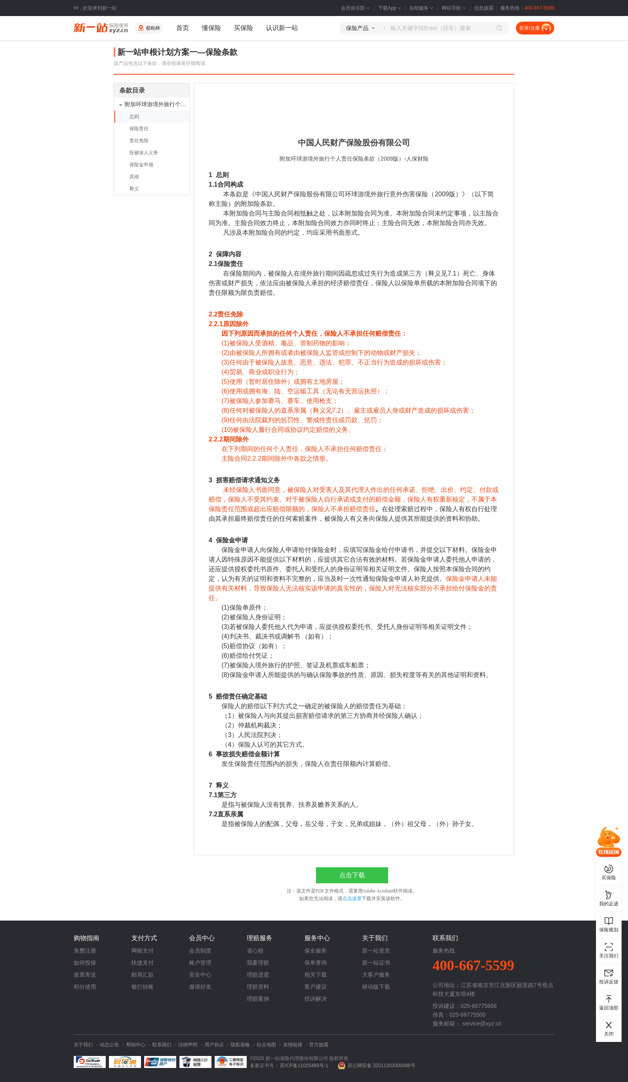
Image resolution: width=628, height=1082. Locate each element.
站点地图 (266, 1045)
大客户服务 (376, 974)
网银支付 (142, 950)
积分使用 (85, 986)
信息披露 (483, 8)
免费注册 (85, 950)
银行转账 (142, 986)
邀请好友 (200, 986)
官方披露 (318, 1045)
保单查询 (315, 962)
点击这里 (352, 898)
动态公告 (109, 1045)
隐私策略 (240, 1045)
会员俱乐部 (356, 8)
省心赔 (255, 950)
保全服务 (315, 950)
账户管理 (200, 962)
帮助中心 (135, 1045)
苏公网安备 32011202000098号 (381, 1065)
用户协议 (214, 1045)
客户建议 (315, 986)
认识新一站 (282, 27)
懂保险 (211, 27)
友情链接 (292, 1045)
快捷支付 (142, 962)
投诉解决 (315, 998)
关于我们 (83, 1045)
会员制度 (200, 950)
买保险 (243, 27)
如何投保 (85, 962)
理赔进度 (258, 974)
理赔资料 (258, 986)
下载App (390, 8)
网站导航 (454, 8)
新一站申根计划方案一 (157, 52)
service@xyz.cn (481, 1023)
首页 (182, 27)
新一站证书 (376, 962)
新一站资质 (376, 950)
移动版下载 (376, 986)
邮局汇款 (142, 974)
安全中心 (200, 974)
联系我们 (161, 1045)
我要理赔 (258, 962)
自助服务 (422, 8)
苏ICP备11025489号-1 (304, 1065)
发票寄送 (85, 974)
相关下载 (315, 974)
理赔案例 (258, 998)
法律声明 (187, 1045)
